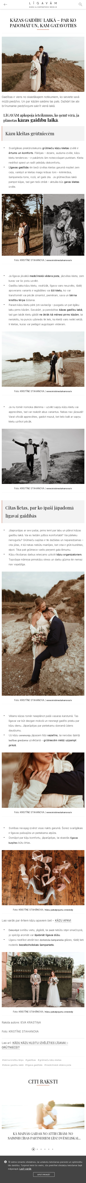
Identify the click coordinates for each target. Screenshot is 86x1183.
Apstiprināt (43, 1175)
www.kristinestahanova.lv (59, 260)
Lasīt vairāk (25, 1168)
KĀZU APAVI (63, 920)
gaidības (31, 1060)
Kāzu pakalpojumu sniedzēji (59, 909)
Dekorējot (14, 930)
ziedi (51, 930)
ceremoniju (25, 735)
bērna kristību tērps (14, 1060)
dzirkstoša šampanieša (52, 940)
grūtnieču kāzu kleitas (50, 1060)
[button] (33, 1149)
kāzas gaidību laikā (13, 1065)
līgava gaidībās (35, 1065)
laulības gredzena (18, 740)
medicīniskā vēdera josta (58, 1065)
